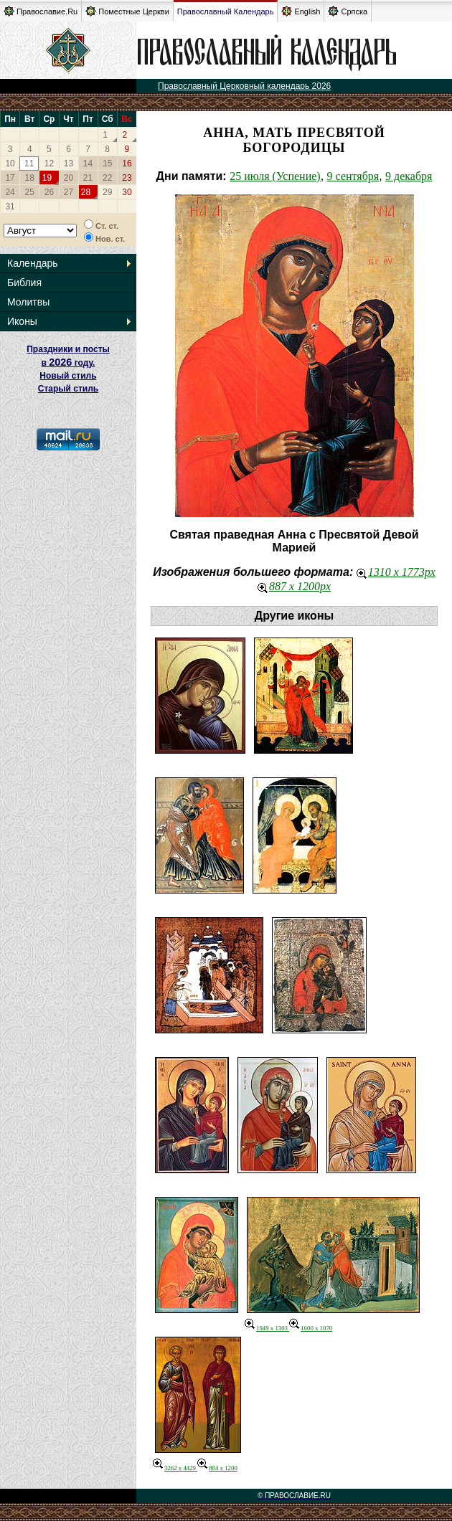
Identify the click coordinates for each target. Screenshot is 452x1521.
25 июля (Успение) (275, 176)
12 (49, 163)
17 (9, 178)
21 (88, 178)
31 (9, 207)
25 (29, 192)
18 (29, 178)
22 (107, 178)
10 (9, 163)
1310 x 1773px (396, 572)
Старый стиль (68, 389)
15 (107, 163)
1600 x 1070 (310, 1328)
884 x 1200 (217, 1468)
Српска (347, 11)
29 (107, 192)
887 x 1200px (294, 586)
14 (88, 163)
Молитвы (28, 302)
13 (68, 163)
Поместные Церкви (127, 11)
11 (29, 163)
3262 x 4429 (175, 1468)
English (300, 11)
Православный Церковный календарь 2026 (244, 86)
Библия (24, 282)
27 (68, 192)
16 (126, 163)
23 (126, 178)
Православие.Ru (40, 11)
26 (49, 192)
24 (9, 192)
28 (85, 192)
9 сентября (353, 176)
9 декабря (408, 176)
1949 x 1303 (267, 1328)
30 (126, 192)
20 (68, 178)
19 (47, 178)
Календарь (32, 263)
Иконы (22, 321)
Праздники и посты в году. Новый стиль (68, 362)
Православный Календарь (225, 11)
